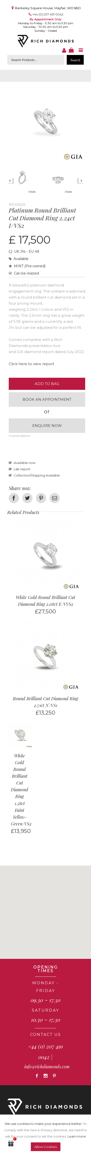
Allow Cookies (45, 1147)
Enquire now (47, 425)
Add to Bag (47, 383)
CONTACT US (45, 1034)
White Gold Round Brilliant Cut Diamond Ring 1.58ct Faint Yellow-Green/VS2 (21, 790)
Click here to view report (31, 364)
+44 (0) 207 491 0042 (47, 14)
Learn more (76, 1136)
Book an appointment (47, 399)
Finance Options (19, 436)
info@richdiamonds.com (47, 1066)
